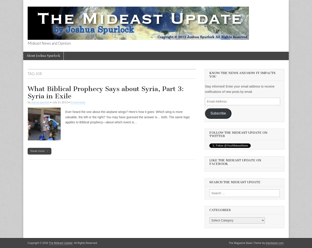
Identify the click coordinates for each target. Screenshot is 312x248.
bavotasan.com (275, 243)
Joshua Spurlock (40, 102)
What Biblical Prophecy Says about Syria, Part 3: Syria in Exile (106, 92)
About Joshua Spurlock (43, 56)
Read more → (39, 151)
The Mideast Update (61, 243)
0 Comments (77, 102)
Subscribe (218, 113)
